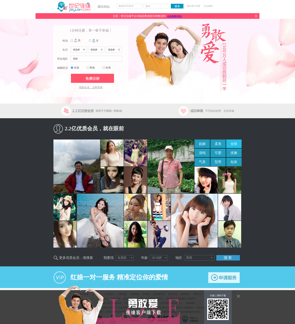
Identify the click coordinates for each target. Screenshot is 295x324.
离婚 (92, 67)
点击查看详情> (174, 16)
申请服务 (224, 277)
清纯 (202, 153)
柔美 (218, 144)
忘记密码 (208, 6)
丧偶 (108, 67)
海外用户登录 (193, 6)
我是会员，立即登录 (91, 87)
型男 (218, 162)
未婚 (76, 67)
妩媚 (202, 144)
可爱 (218, 153)
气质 (202, 162)
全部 (233, 144)
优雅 (233, 153)
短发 (233, 162)
